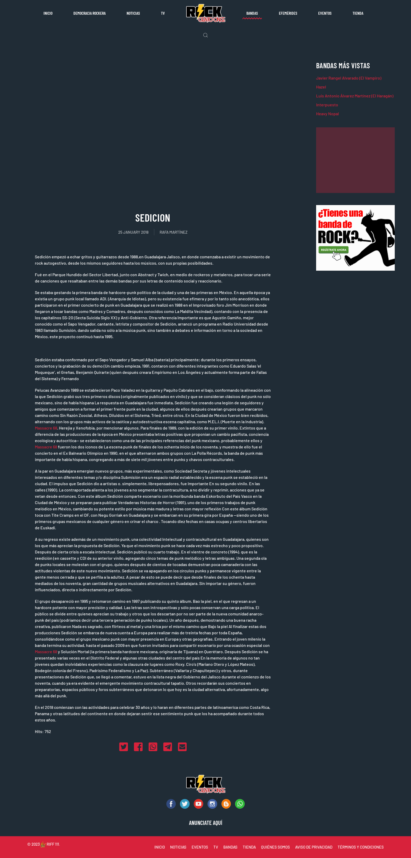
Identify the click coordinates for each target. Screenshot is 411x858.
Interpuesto (327, 104)
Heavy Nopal (327, 113)
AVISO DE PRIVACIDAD (313, 847)
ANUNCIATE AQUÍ (205, 822)
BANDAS (230, 847)
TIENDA (249, 847)
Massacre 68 (46, 427)
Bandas (252, 13)
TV (163, 13)
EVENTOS (200, 847)
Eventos (325, 13)
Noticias (133, 13)
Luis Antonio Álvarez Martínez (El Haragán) (354, 95)
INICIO (159, 847)
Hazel (321, 86)
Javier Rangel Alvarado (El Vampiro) (348, 77)
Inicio (48, 13)
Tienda (358, 13)
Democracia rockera (89, 13)
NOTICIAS (178, 847)
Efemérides (288, 13)
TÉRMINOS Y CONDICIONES (361, 847)
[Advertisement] (355, 160)
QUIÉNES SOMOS (275, 847)
